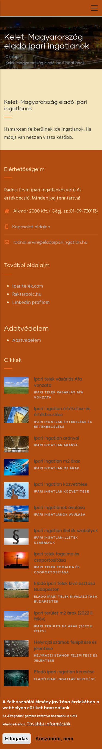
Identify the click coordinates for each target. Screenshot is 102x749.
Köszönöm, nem (54, 738)
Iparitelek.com (27, 286)
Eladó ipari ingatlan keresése (64, 679)
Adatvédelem (26, 341)
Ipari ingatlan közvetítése (61, 491)
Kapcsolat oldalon (31, 227)
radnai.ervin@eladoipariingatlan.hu (46, 242)
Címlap (11, 57)
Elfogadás (16, 738)
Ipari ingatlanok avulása (59, 514)
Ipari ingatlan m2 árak (56, 468)
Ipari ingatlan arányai (56, 445)
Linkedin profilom (31, 303)
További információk (48, 724)
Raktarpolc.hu (26, 294)
